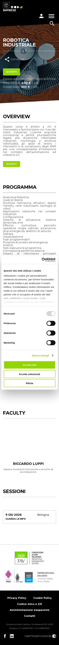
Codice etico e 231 (29, 604)
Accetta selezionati (29, 374)
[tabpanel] (28, 450)
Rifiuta (29, 383)
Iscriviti (11, 71)
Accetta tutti (29, 365)
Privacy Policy (16, 597)
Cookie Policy (42, 597)
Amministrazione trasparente (29, 610)
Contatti (29, 615)
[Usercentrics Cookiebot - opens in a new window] (42, 260)
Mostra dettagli (40, 355)
